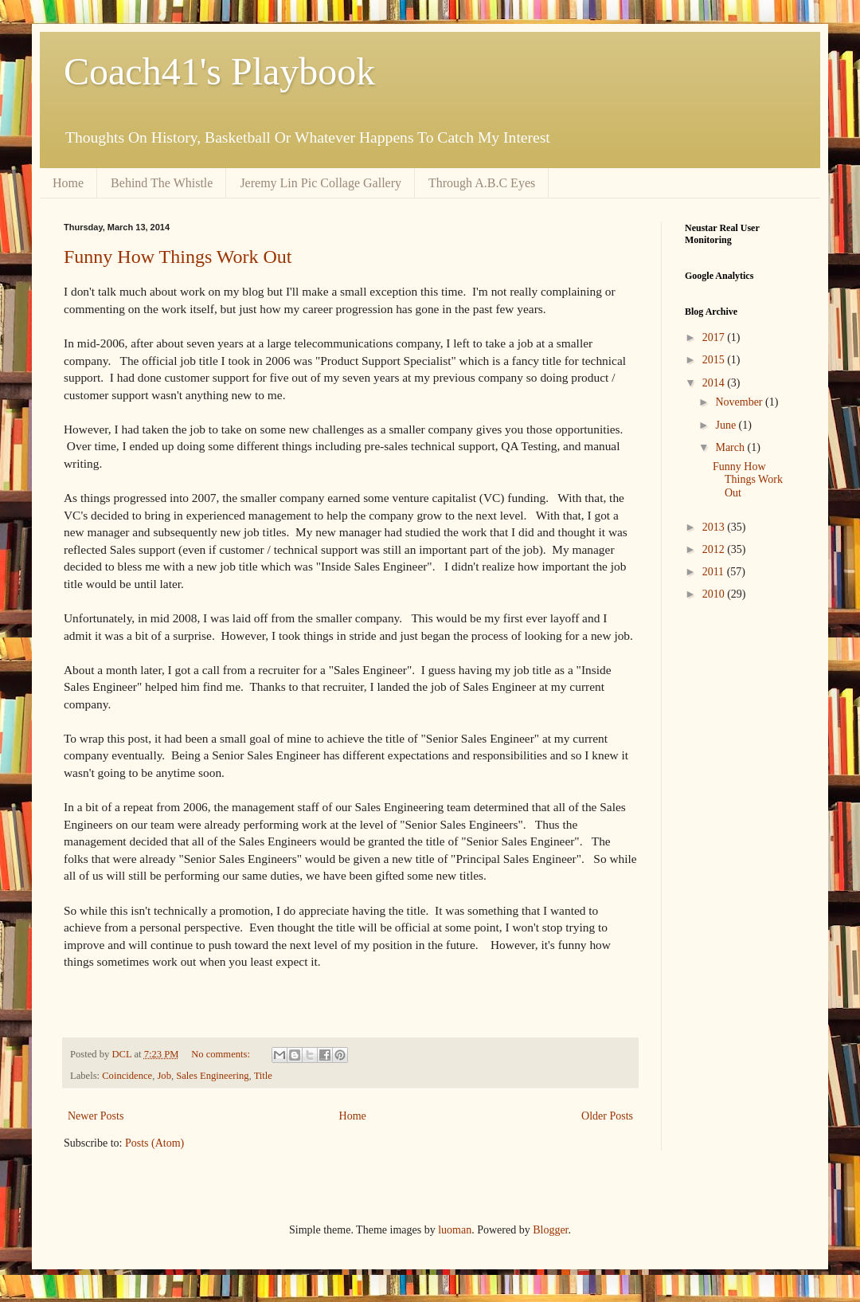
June (726, 425)
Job (164, 1075)
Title (263, 1075)
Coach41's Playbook (219, 71)
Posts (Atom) (154, 1143)
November (740, 402)
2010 (715, 594)
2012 (715, 549)
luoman (454, 1230)
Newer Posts (95, 1116)
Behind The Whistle (162, 183)
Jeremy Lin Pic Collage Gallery (320, 183)
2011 (714, 572)
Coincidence (127, 1075)
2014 (715, 383)
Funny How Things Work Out (178, 256)
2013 (715, 527)
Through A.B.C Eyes (481, 183)
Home (68, 183)
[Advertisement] (732, 868)
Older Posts (607, 1116)
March (731, 447)
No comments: (221, 1054)
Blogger (550, 1230)
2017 (715, 337)
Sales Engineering (212, 1075)
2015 (715, 360)
